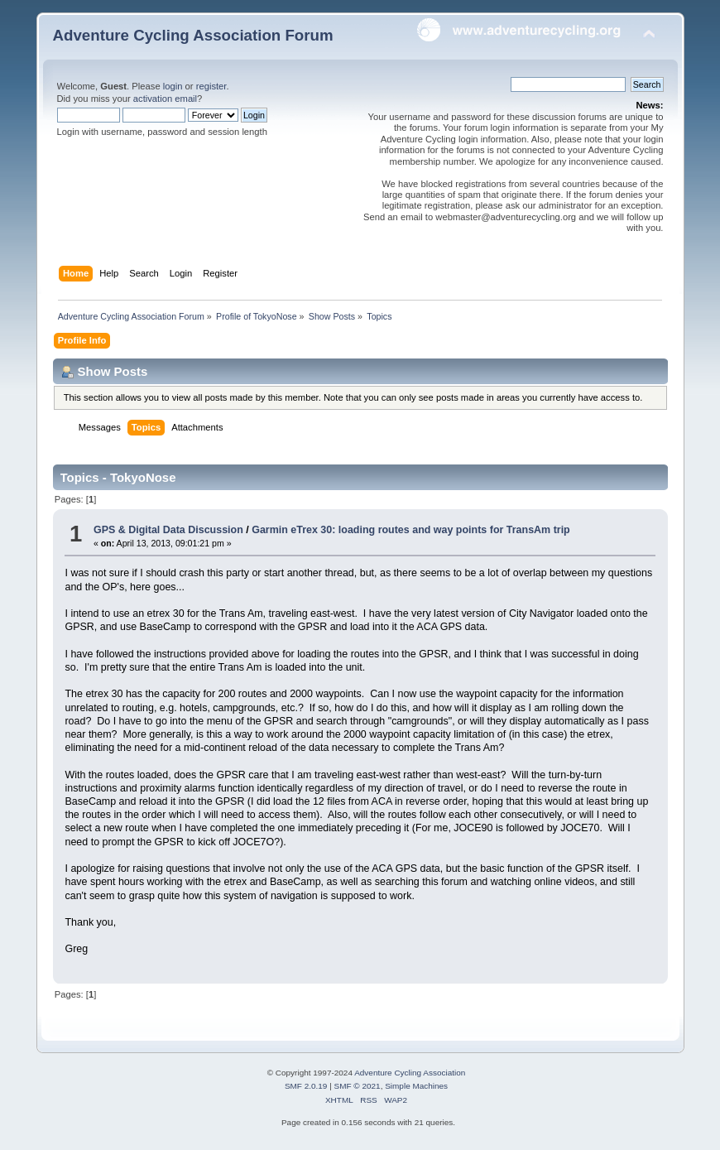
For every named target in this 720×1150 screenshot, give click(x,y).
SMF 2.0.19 (306, 1085)
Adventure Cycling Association (409, 1072)
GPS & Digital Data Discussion (168, 530)
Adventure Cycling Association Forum (193, 35)
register (211, 86)
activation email (165, 98)
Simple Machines (416, 1085)
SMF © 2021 (357, 1085)
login (173, 86)
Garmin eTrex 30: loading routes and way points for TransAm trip (411, 530)
